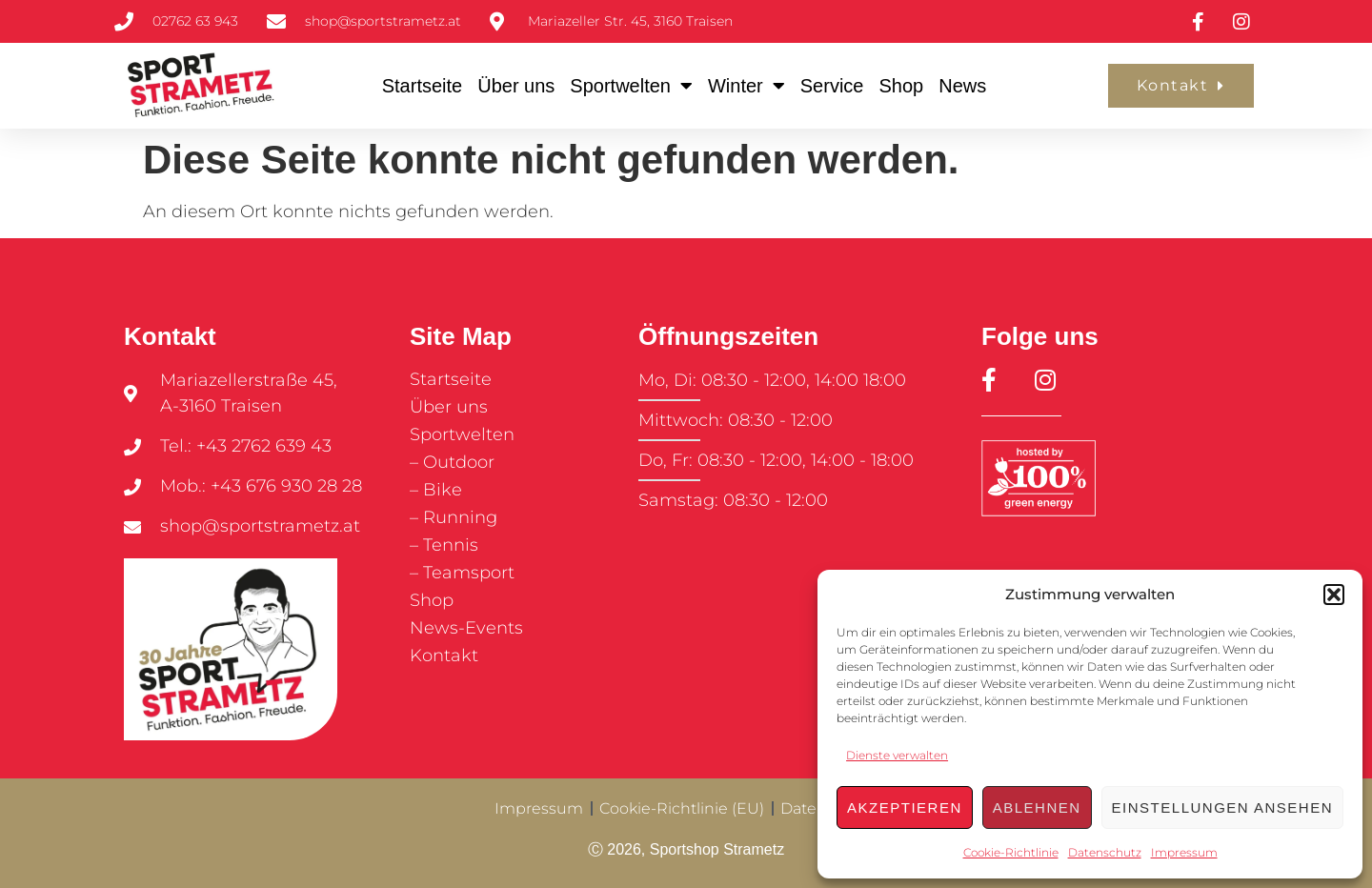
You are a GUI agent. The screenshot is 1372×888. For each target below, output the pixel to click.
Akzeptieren (904, 807)
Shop (900, 85)
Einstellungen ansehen (1222, 807)
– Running (453, 517)
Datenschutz (1104, 852)
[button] (1333, 594)
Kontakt (444, 655)
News (962, 85)
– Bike (436, 489)
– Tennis (444, 545)
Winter (746, 86)
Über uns (516, 85)
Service (832, 85)
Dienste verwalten (897, 755)
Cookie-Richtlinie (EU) (681, 808)
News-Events (466, 627)
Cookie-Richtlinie (1011, 852)
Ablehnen (1037, 807)
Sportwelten (631, 86)
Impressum (1184, 852)
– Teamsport (462, 572)
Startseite (422, 85)
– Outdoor (452, 462)
